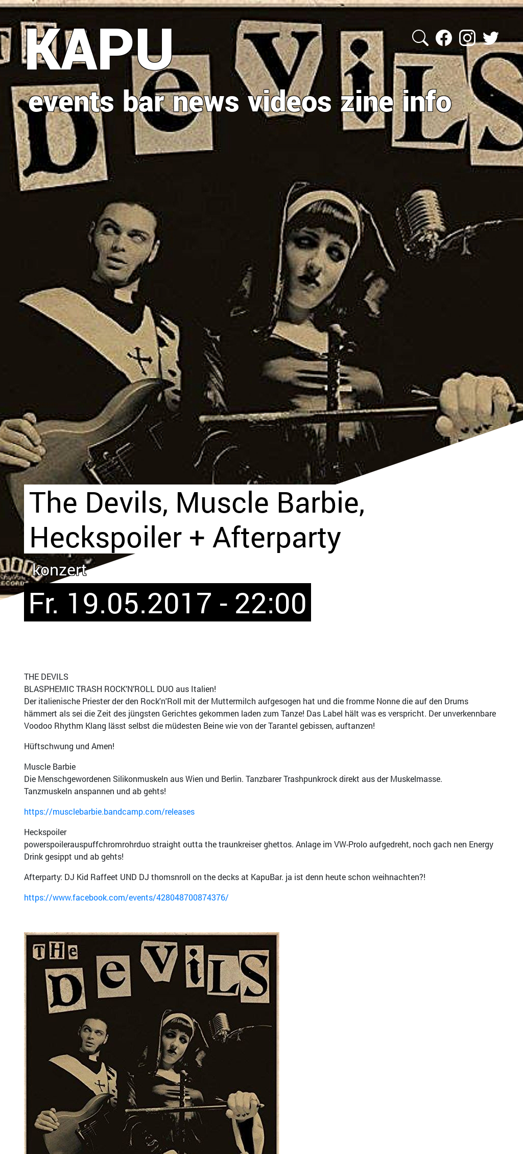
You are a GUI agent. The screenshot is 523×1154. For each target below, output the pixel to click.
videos (290, 100)
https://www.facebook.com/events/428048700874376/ (126, 897)
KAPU (99, 47)
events (71, 100)
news (206, 100)
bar (143, 100)
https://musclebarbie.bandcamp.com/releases (109, 811)
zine (367, 100)
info (426, 100)
